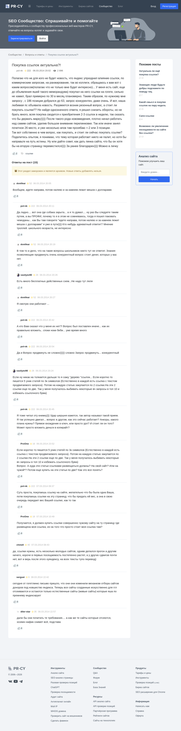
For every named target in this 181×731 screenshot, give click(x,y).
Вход (153, 6)
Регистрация (169, 6)
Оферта (139, 716)
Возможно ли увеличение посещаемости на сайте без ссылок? (153, 129)
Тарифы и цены (44, 6)
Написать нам (142, 706)
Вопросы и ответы (34, 54)
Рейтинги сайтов (101, 716)
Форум (96, 678)
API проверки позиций (104, 706)
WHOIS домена (58, 711)
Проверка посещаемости (63, 692)
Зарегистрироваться (21, 38)
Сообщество (105, 6)
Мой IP (54, 706)
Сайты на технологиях (104, 720)
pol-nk (19, 70)
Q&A (95, 673)
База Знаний (99, 687)
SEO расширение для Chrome (150, 692)
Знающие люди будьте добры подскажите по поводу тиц (152, 88)
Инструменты (66, 6)
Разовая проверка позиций (64, 682)
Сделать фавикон (59, 721)
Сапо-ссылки (146, 116)
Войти (42, 38)
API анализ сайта (101, 701)
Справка (140, 711)
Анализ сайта (148, 156)
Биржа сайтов (86, 6)
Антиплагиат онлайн (61, 701)
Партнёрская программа (105, 711)
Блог (120, 6)
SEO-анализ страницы (62, 678)
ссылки (29, 153)
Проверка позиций (147, 682)
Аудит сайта (57, 697)
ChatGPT (55, 687)
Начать (154, 179)
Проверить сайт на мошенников (66, 716)
